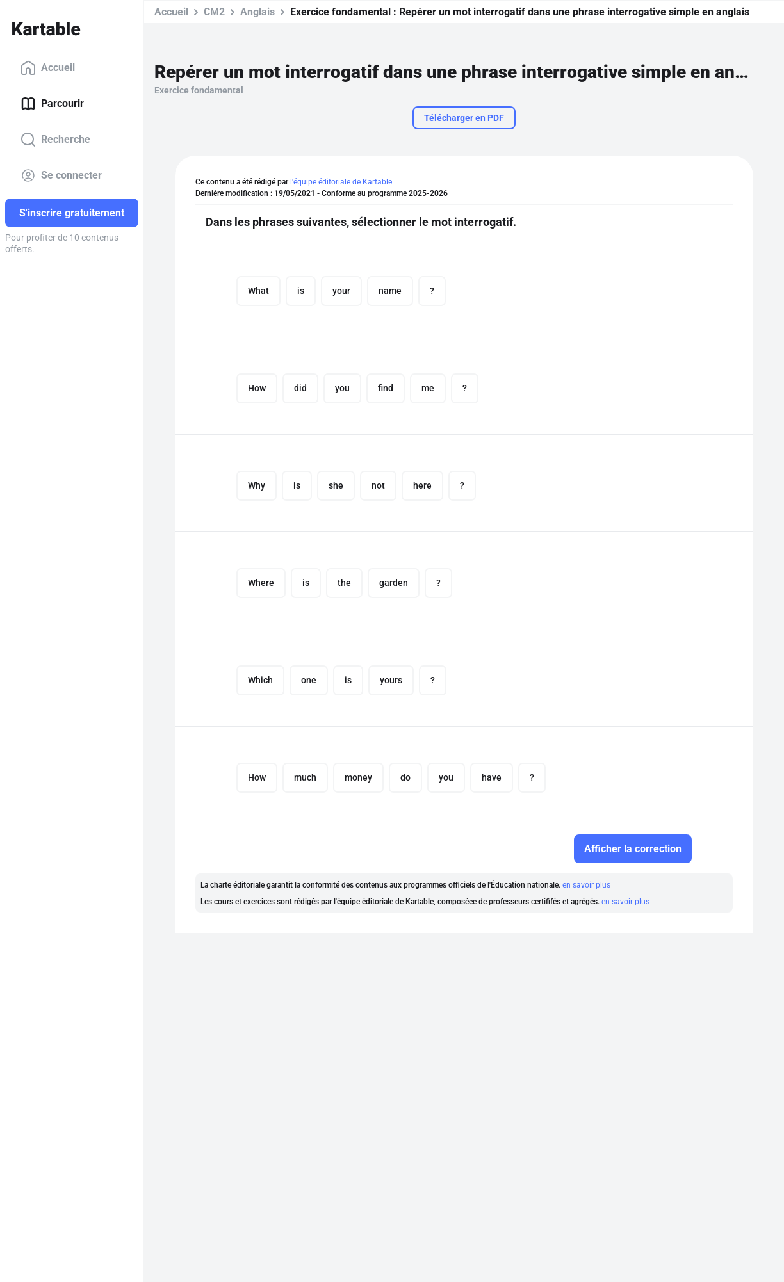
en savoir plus (586, 884)
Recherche (55, 139)
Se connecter (61, 175)
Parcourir (52, 103)
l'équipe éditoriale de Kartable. (342, 181)
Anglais (257, 12)
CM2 (214, 12)
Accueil (47, 68)
